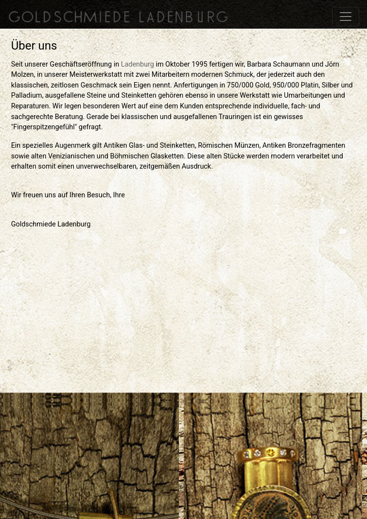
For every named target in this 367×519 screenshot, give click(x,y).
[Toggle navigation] (345, 16)
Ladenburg (137, 64)
